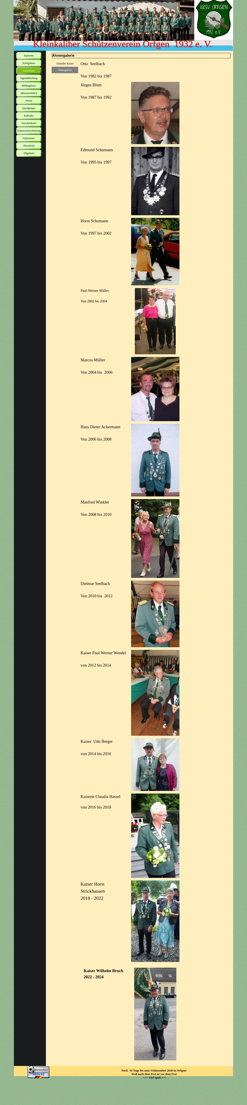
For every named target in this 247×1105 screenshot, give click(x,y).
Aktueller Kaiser (65, 63)
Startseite (29, 55)
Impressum (29, 138)
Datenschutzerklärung (28, 130)
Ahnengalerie (65, 70)
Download (28, 145)
